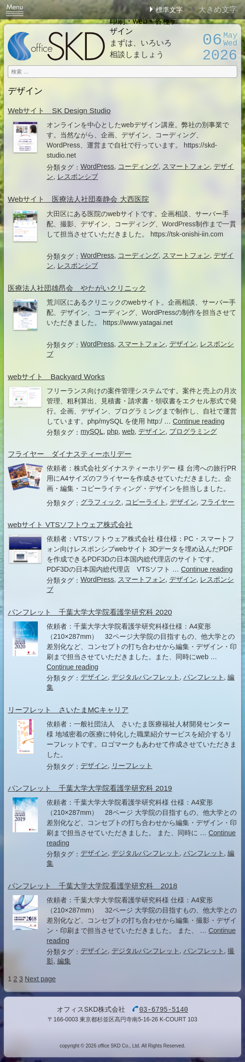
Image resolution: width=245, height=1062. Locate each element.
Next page (40, 979)
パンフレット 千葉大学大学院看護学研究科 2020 (90, 612)
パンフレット (203, 677)
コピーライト (145, 502)
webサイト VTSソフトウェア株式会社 (70, 524)
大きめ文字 (217, 9)
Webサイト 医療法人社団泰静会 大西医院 (78, 199)
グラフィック (101, 502)
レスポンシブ (77, 176)
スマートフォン (186, 166)
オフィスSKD (56, 46)
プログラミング (193, 431)
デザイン (182, 344)
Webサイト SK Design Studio (59, 110)
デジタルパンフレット (146, 677)
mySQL (92, 431)
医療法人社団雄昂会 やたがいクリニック (77, 288)
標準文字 (169, 10)
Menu (14, 9)
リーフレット (132, 765)
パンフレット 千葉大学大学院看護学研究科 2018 (92, 886)
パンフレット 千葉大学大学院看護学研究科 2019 (90, 788)
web (128, 431)
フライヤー (217, 502)
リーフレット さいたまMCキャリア (68, 710)
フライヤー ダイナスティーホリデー (69, 454)
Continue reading (199, 421)
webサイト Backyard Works (56, 376)
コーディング (138, 166)
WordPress (97, 166)
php (112, 431)
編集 (64, 961)
